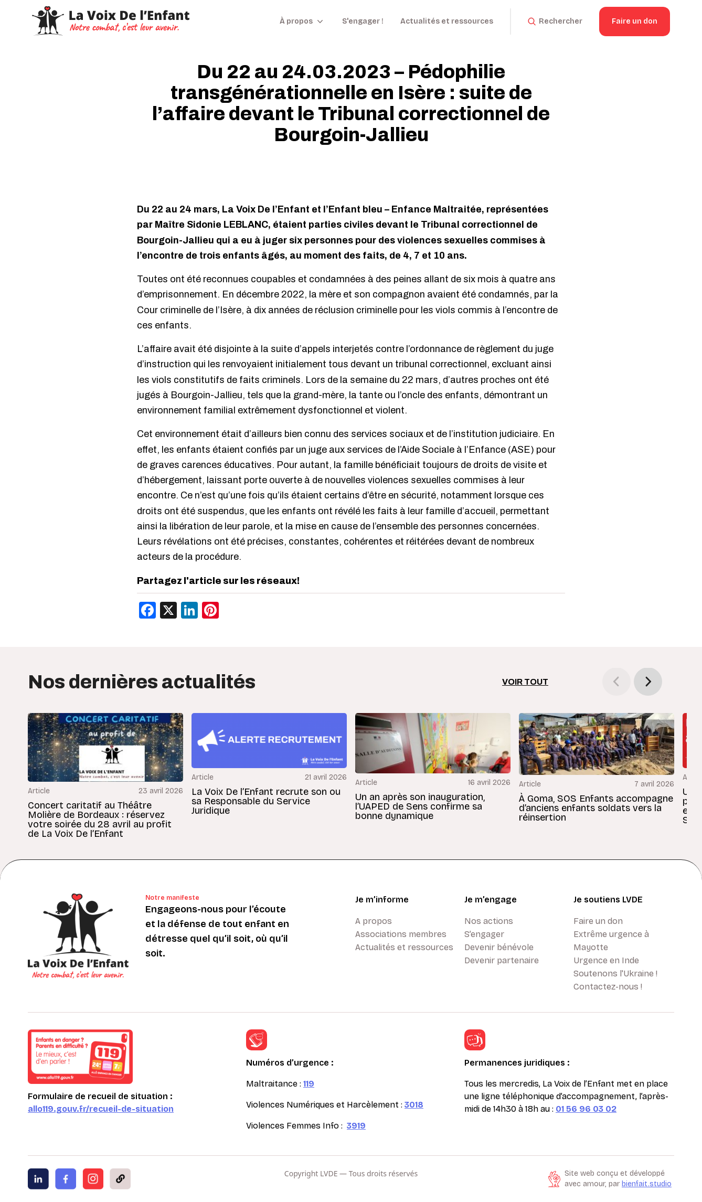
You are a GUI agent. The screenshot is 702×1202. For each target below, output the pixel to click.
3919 (356, 1126)
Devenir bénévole (499, 947)
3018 (414, 1105)
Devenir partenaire (501, 960)
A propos (373, 921)
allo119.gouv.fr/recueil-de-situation (101, 1109)
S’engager (484, 934)
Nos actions (488, 921)
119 (308, 1084)
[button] (648, 681)
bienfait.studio (647, 1183)
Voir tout (525, 681)
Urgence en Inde (606, 960)
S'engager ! (363, 21)
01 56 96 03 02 (586, 1109)
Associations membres (400, 934)
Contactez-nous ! (607, 987)
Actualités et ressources (446, 21)
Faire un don (634, 21)
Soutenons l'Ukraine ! (615, 973)
